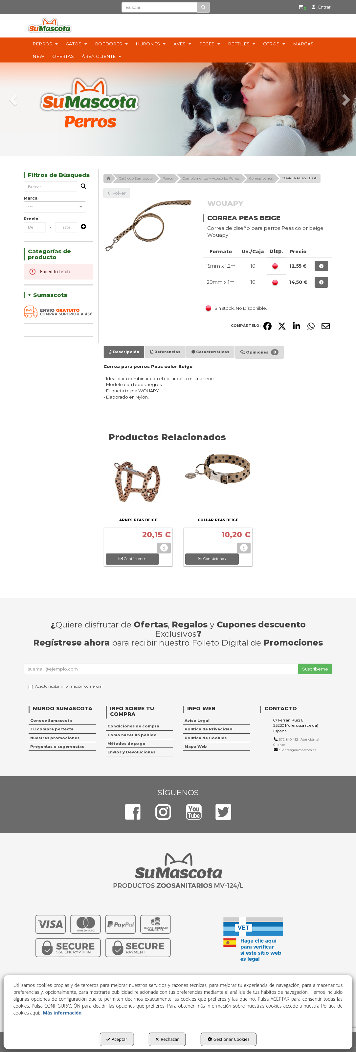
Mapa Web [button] (196, 746)
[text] (159, 7)
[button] (299, 7)
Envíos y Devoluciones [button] (131, 752)
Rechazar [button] (167, 1039)
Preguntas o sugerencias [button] (57, 746)
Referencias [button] (165, 352)
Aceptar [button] (116, 1039)
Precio (31, 218)
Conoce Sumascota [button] (51, 720)
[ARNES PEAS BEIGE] (138, 483)
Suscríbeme (315, 669)
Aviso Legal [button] (197, 720)
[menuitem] (298, 7)
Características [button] (210, 352)
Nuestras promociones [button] (54, 738)
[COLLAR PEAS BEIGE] (218, 483)
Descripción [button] (124, 352)
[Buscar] (203, 7)
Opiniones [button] (259, 352)
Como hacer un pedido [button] (132, 735)
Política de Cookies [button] (206, 738)
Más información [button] (62, 1013)
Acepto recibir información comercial (65, 686)
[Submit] (81, 227)
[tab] (124, 352)
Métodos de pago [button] (126, 743)
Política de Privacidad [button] (209, 729)
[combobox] (55, 206)
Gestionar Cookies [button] (229, 1039)
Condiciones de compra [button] (133, 726)
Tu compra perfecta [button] (52, 729)
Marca (30, 198)
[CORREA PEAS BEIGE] (148, 225)
